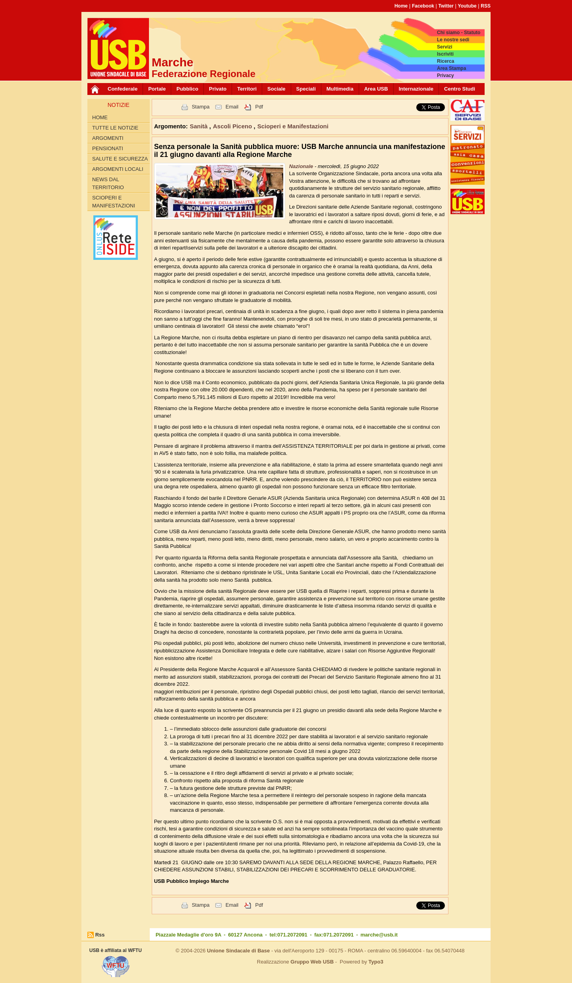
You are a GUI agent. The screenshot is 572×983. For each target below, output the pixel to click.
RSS (486, 6)
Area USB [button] (376, 89)
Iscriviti (445, 54)
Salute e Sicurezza (120, 159)
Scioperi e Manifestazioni (113, 202)
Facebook (423, 6)
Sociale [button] (276, 89)
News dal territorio (108, 183)
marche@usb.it (379, 935)
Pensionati (107, 148)
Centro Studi (459, 89)
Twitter (446, 6)
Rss (100, 935)
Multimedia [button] (340, 89)
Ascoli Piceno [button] (233, 126)
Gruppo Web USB (312, 962)
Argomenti (108, 138)
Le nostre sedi (453, 40)
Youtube (467, 6)
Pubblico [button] (187, 89)
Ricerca (445, 61)
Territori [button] (247, 89)
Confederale (122, 89)
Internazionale (416, 89)
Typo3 (376, 962)
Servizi (444, 47)
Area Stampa (451, 68)
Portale (157, 89)
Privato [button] (217, 89)
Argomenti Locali (117, 169)
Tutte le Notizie (115, 128)
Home (401, 6)
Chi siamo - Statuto (458, 32)
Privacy (445, 75)
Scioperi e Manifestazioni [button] (293, 126)
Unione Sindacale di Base (238, 951)
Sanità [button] (199, 126)
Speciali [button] (306, 89)
